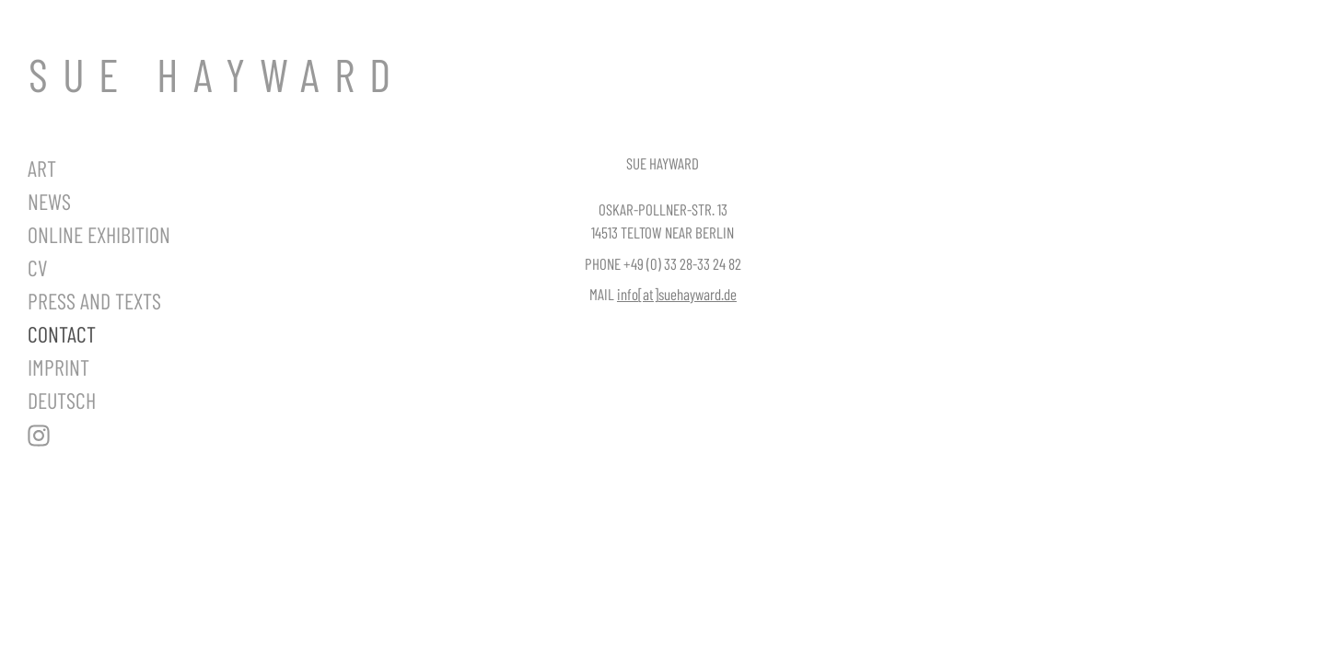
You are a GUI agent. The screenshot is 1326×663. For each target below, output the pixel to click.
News (49, 201)
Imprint (58, 367)
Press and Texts (94, 300)
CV (38, 267)
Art (42, 168)
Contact (62, 333)
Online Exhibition (99, 234)
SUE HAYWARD (217, 73)
